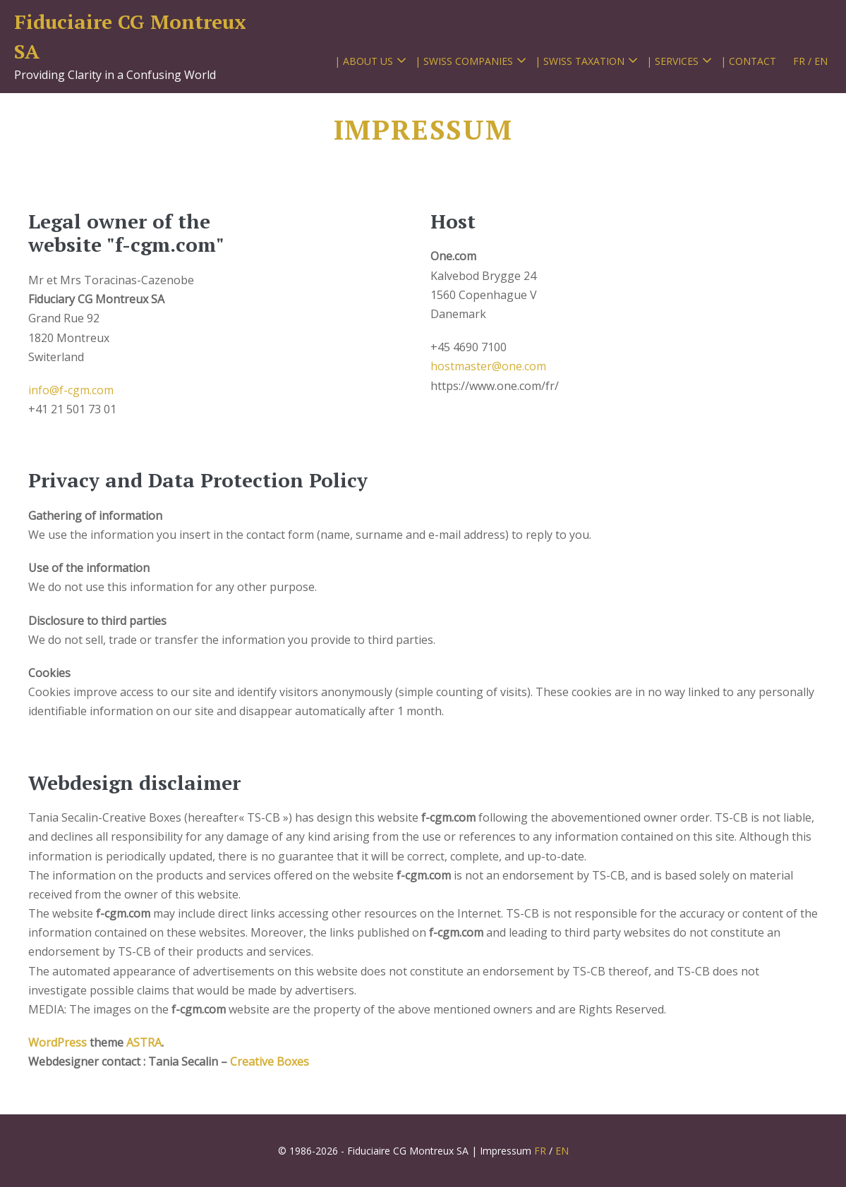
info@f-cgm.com (71, 390)
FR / (802, 61)
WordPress (59, 1042)
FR (540, 1150)
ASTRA (144, 1042)
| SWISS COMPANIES (464, 61)
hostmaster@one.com (488, 366)
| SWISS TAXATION (579, 61)
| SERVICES (672, 61)
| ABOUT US (363, 61)
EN (821, 61)
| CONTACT (748, 61)
